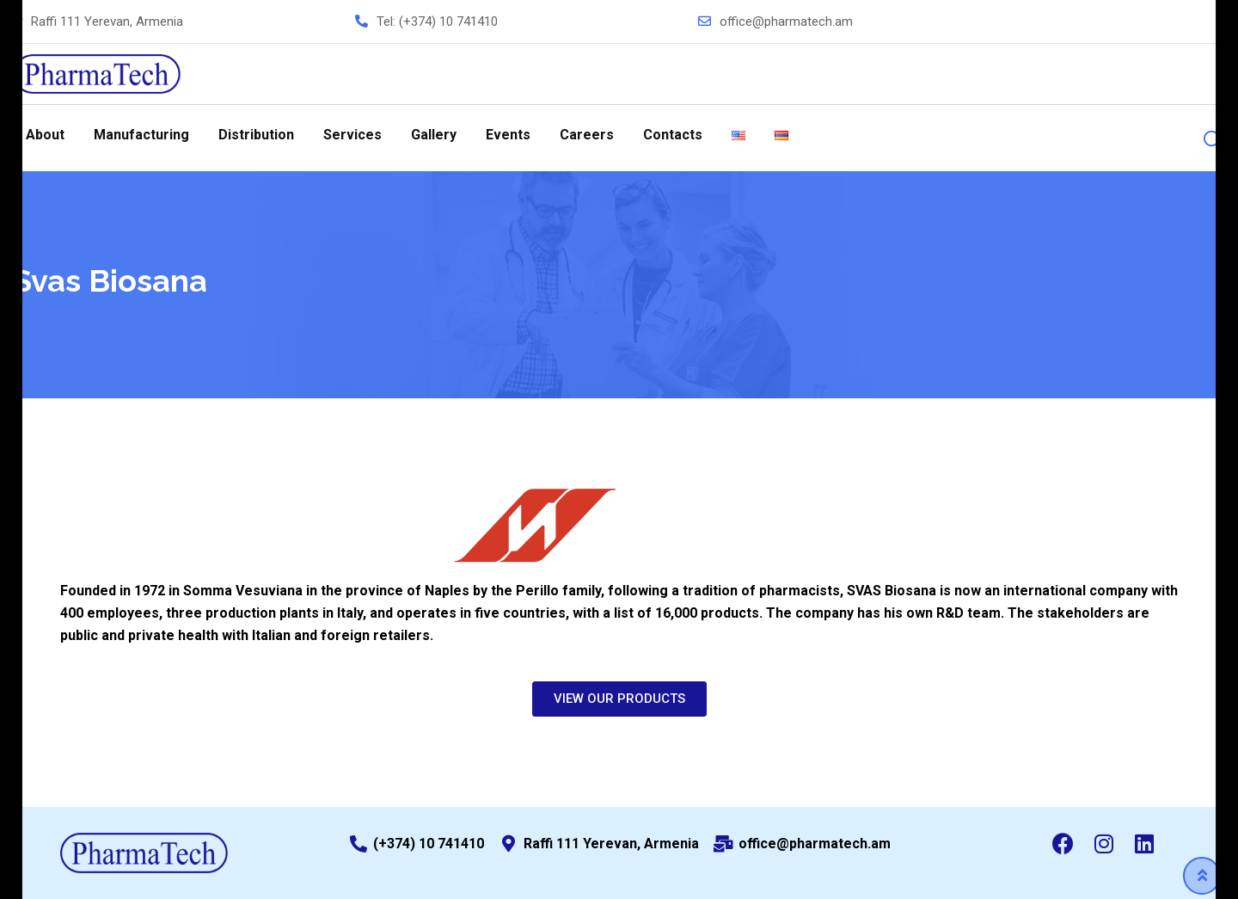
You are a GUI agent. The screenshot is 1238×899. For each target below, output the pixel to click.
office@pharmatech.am (786, 21)
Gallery (434, 134)
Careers (587, 134)
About (45, 134)
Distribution (256, 134)
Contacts (672, 134)
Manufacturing (141, 134)
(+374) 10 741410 (448, 21)
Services (352, 134)
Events (508, 134)
